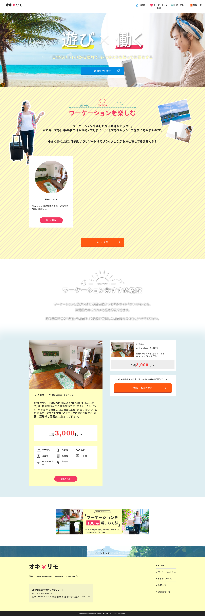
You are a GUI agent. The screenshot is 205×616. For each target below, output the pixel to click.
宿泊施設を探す (102, 70)
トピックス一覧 (165, 578)
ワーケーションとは (159, 6)
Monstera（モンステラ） (63, 394)
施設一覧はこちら (142, 388)
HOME (140, 5)
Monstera (51, 199)
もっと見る (102, 242)
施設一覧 (196, 5)
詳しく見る (51, 220)
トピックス (177, 5)
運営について (164, 591)
